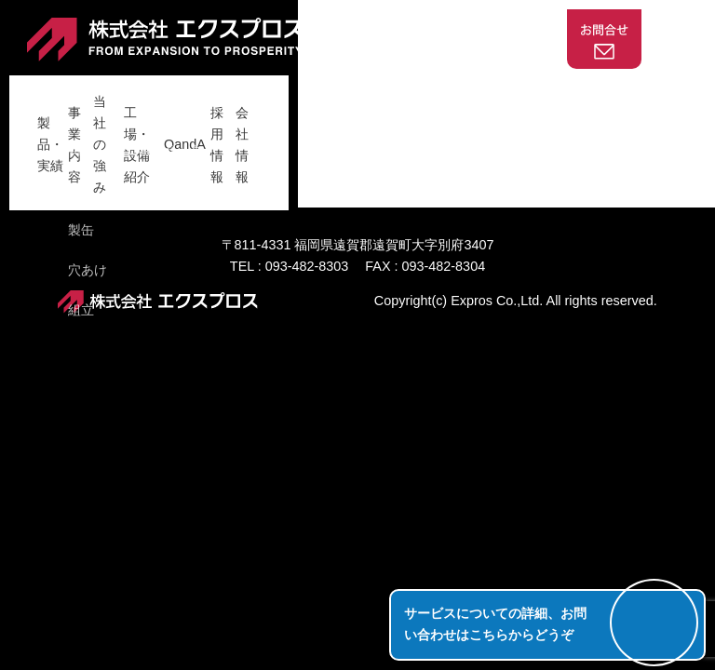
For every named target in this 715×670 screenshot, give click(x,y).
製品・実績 (104, 92)
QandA (464, 92)
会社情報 (613, 92)
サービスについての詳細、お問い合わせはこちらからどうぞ (495, 624)
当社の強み (271, 92)
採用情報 (536, 92)
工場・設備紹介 (373, 92)
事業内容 (187, 92)
